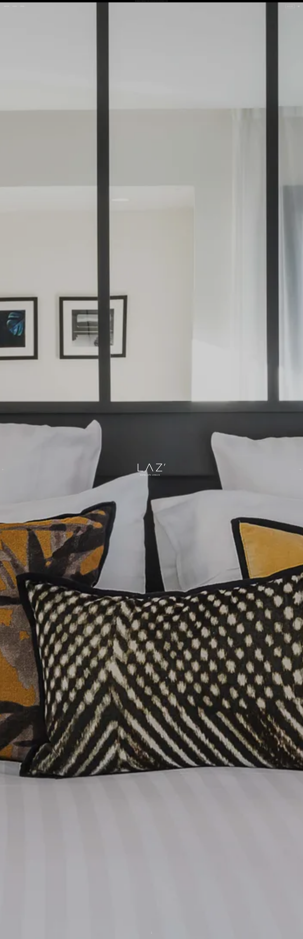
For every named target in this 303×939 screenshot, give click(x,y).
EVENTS (15, 6)
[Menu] (298, 6)
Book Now (290, 6)
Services (6, 6)
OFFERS (22, 6)
